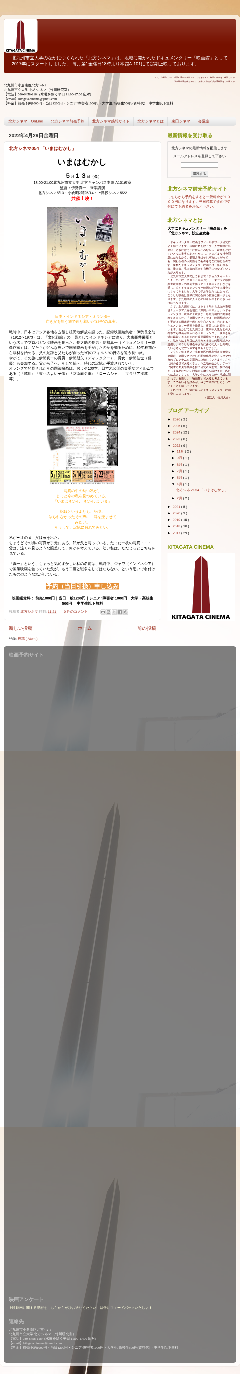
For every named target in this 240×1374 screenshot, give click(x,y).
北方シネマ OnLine (25, 121)
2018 (177, 526)
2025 (177, 426)
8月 (180, 465)
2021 (177, 507)
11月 (181, 451)
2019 (177, 520)
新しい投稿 (20, 628)
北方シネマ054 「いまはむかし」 (42, 148)
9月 (180, 458)
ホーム (85, 628)
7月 (180, 471)
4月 (180, 484)
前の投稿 (146, 628)
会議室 (203, 121)
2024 (177, 432)
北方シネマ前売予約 (67, 121)
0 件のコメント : (77, 612)
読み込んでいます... (119, 974)
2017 (177, 533)
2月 (180, 498)
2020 (177, 513)
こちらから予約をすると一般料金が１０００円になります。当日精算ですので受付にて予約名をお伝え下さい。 (199, 201)
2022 (177, 445)
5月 (180, 478)
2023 (177, 439)
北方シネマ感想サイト (111, 121)
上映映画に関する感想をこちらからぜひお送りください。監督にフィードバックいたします (80, 1308)
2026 (177, 419)
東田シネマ (181, 121)
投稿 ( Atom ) (28, 639)
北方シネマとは (151, 121)
